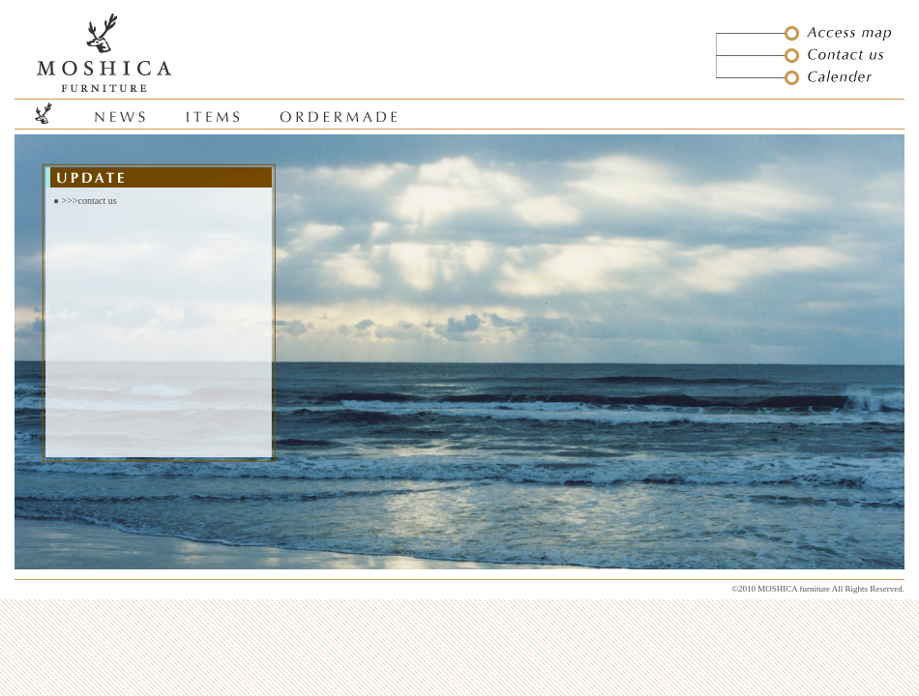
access (808, 33)
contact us (808, 55)
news (118, 114)
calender (808, 78)
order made (338, 114)
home (51, 114)
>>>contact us (89, 200)
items (210, 114)
